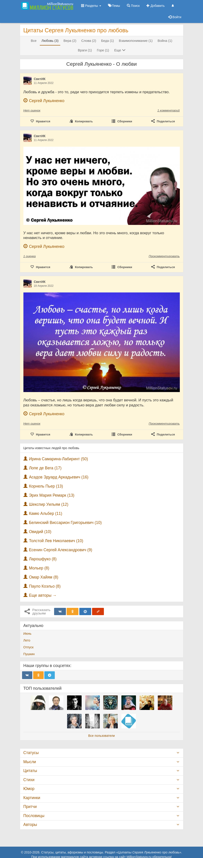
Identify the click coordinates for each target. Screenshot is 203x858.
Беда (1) (107, 41)
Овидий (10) (40, 531)
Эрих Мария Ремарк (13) (51, 495)
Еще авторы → (42, 595)
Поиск (133, 6)
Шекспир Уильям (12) (48, 504)
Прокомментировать (164, 256)
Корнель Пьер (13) (46, 486)
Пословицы (34, 815)
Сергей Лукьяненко (46, 100)
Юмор (29, 788)
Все (33, 41)
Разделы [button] (91, 6)
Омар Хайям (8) (43, 577)
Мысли (29, 762)
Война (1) (165, 41)
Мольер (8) (39, 568)
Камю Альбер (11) (45, 513)
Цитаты (30, 770)
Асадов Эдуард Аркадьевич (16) (58, 477)
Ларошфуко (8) (43, 559)
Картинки (31, 797)
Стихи (29, 779)
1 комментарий (168, 110)
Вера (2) (69, 41)
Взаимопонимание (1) (136, 41)
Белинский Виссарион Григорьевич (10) (65, 522)
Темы (114, 6)
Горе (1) (103, 50)
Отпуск (28, 647)
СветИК (40, 79)
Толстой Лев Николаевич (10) (56, 540)
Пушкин (29, 654)
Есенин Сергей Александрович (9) (60, 550)
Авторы (30, 824)
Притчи (30, 806)
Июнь (27, 633)
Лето (26, 640)
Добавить (155, 6)
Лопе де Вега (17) (45, 468)
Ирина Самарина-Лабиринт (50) (58, 459)
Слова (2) (88, 41)
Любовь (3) (50, 41)
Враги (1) (85, 50)
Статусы (31, 752)
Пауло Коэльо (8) (44, 586)
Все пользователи (101, 735)
